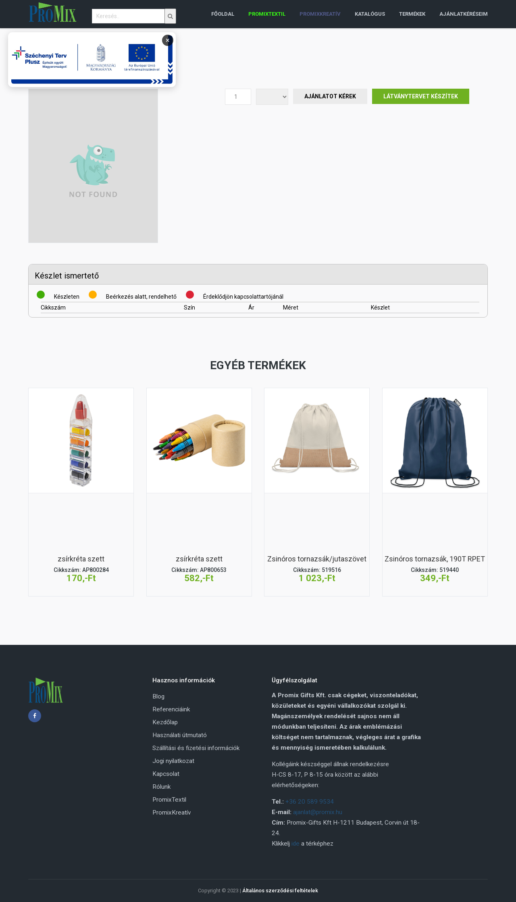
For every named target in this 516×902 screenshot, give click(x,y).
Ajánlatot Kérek (330, 96)
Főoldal (222, 14)
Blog (158, 696)
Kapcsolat (165, 773)
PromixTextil (169, 799)
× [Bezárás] (168, 40)
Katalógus (370, 14)
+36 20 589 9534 (309, 801)
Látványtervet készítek (420, 96)
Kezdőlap (165, 722)
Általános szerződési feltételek (280, 890)
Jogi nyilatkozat (173, 761)
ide (295, 843)
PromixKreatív (171, 812)
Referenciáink (171, 709)
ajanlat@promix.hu (317, 812)
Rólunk (161, 786)
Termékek (412, 14)
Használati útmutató (179, 735)
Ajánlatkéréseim (463, 14)
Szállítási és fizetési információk (195, 748)
